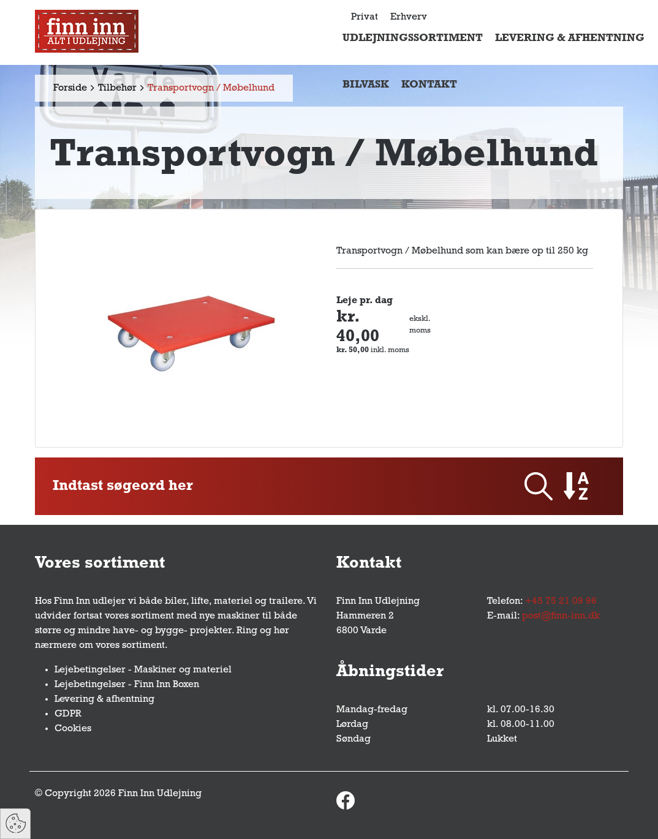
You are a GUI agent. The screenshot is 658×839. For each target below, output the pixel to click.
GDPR (68, 714)
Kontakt (429, 85)
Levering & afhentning (570, 38)
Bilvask (365, 85)
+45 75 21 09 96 (561, 601)
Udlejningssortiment (412, 38)
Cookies (73, 729)
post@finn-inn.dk (561, 616)
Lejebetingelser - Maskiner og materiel (143, 670)
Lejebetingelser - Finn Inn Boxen (127, 685)
